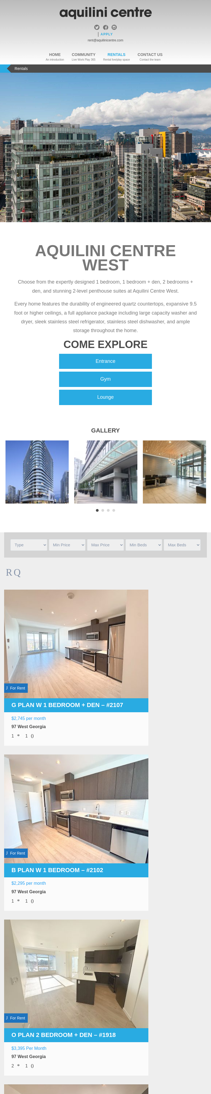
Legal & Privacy (94, 1048)
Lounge (105, 397)
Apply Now (105, 1028)
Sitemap (123, 1048)
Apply (107, 34)
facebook (105, 28)
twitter (96, 28)
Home (55, 54)
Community (83, 54)
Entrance (105, 361)
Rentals (117, 54)
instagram (114, 28)
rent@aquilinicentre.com (105, 40)
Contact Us (150, 54)
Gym (105, 379)
